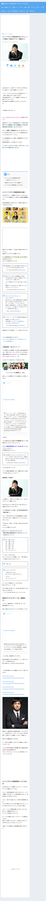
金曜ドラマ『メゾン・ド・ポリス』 (10, 432)
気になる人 (3, 11)
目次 (2, 7)
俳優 (25, 7)
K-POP (8, 11)
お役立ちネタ (22, 11)
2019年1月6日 (17, 311)
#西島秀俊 (21, 321)
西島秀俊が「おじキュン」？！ (12, 180)
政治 (27, 11)
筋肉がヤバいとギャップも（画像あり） (14, 182)
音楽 (29, 7)
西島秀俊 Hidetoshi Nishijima (9, 651)
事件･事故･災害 (15, 11)
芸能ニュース (15, 7)
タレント (21, 7)
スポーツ (38, 7)
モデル (42, 7)
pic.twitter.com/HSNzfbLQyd (12, 323)
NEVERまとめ (11, 550)
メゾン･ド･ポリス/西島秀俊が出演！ (13, 178)
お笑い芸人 (32, 11)
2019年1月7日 (22, 270)
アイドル (33, 7)
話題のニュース (8, 7)
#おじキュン (17, 295)
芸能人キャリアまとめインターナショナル (15, 4)
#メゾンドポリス (14, 287)
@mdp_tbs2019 (10, 297)
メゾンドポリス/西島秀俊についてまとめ (14, 185)
